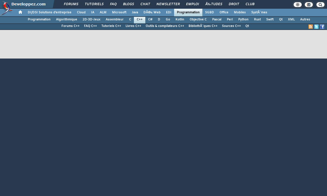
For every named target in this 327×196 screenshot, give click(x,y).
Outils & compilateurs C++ (165, 26)
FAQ (113, 4)
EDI (168, 12)
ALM (103, 12)
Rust (257, 20)
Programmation (188, 12)
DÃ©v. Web (152, 12)
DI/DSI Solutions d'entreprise (49, 12)
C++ (140, 20)
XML (291, 20)
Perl (230, 20)
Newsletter (168, 4)
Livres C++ (133, 26)
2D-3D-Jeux (91, 20)
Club (250, 4)
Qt (280, 20)
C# (150, 20)
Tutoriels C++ (111, 26)
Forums (71, 4)
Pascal (216, 20)
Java (135, 12)
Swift (269, 20)
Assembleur (115, 20)
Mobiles (240, 12)
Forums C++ (70, 26)
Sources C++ (231, 26)
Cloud (81, 12)
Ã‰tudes (214, 4)
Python (243, 20)
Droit (234, 4)
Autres (305, 20)
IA (92, 12)
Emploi (192, 4)
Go (168, 20)
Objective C (198, 20)
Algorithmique (66, 20)
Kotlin (179, 20)
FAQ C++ (90, 26)
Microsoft (119, 12)
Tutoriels (94, 4)
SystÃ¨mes (259, 12)
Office (223, 12)
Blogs (128, 4)
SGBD (209, 12)
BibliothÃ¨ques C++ (203, 26)
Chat (145, 4)
